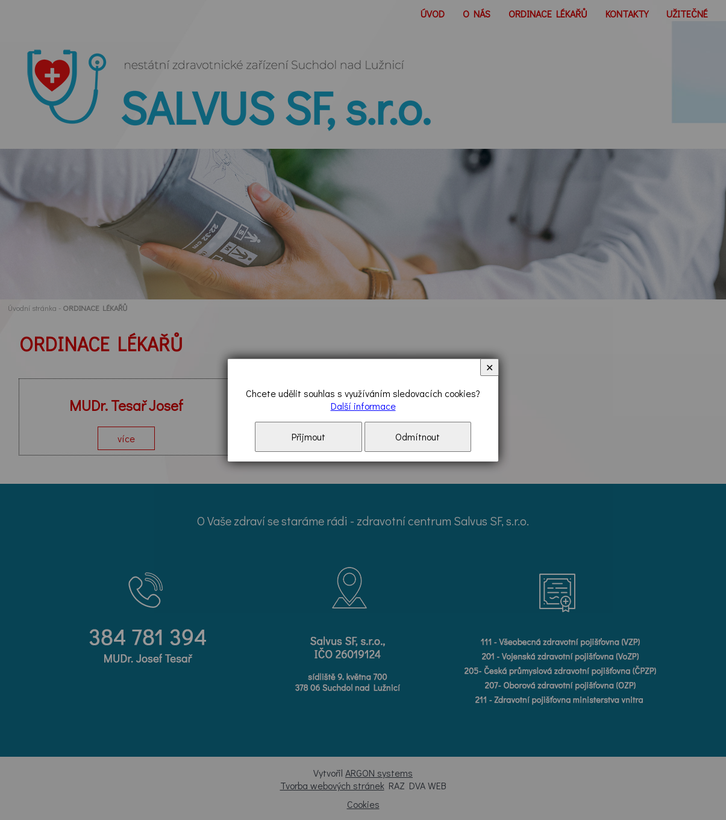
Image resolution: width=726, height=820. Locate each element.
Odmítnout (417, 436)
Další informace (363, 405)
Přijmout (308, 436)
